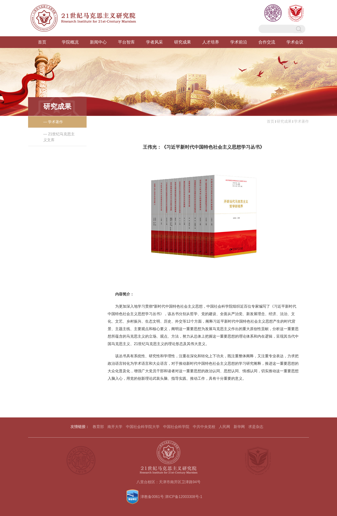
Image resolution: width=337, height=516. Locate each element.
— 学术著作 (53, 122)
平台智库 (126, 42)
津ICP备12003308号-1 (183, 497)
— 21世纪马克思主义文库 (59, 137)
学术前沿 (238, 42)
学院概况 (70, 42)
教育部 (98, 427)
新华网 (239, 427)
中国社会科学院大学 (143, 427)
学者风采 (154, 42)
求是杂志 (255, 427)
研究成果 (182, 42)
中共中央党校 (204, 427)
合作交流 (266, 42)
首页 (42, 42)
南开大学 (114, 427)
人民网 (224, 427)
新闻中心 (98, 42)
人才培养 (210, 42)
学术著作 (301, 121)
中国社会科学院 (176, 427)
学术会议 (294, 42)
